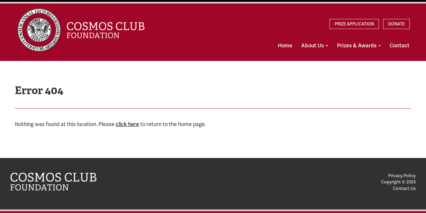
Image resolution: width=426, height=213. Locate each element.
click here (127, 124)
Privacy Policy (402, 176)
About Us (314, 45)
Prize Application (354, 24)
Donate (396, 24)
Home (285, 45)
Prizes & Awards (359, 45)
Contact (399, 45)
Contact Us (404, 188)
